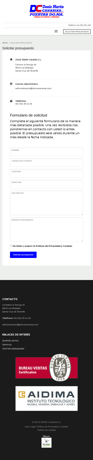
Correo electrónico (22, 161)
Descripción (18, 193)
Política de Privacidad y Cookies (54, 246)
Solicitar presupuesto (23, 255)
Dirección (16, 182)
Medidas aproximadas (22, 220)
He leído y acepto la (42, 246)
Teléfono (16, 172)
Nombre (15, 150)
